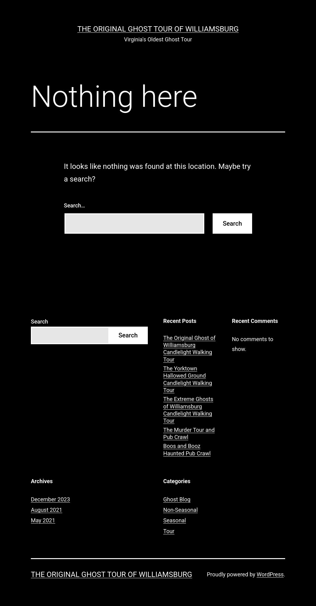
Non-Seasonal (180, 510)
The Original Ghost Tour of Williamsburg (158, 29)
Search (39, 321)
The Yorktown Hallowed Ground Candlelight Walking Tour (187, 379)
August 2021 (46, 510)
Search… (74, 205)
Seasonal (174, 520)
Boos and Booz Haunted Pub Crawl (187, 449)
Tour (168, 531)
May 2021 (43, 520)
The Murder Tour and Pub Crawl (189, 433)
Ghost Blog (176, 499)
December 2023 (50, 499)
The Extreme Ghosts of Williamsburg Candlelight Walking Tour (188, 410)
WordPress (270, 574)
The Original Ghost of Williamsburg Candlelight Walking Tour (189, 349)
